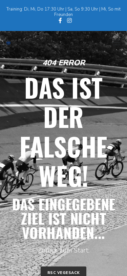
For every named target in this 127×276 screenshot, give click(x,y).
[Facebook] (60, 20)
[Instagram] (69, 20)
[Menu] (113, 43)
